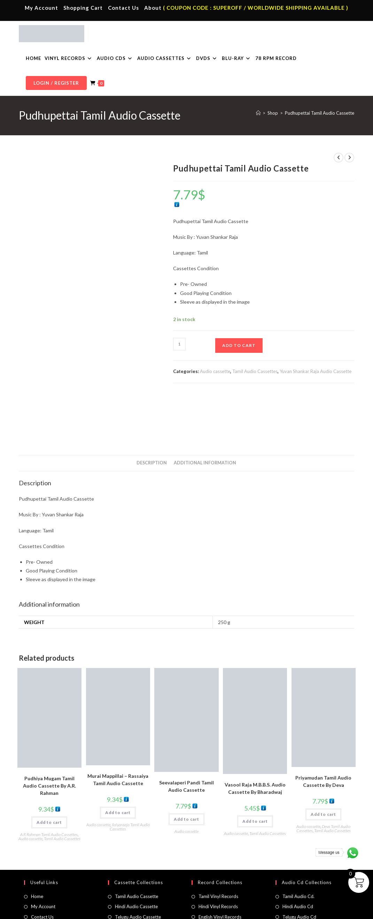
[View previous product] (338, 157)
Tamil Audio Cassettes (255, 371)
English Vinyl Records (220, 868)
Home (37, 847)
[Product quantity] (179, 344)
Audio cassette (215, 371)
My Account (41, 8)
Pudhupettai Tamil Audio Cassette (319, 113)
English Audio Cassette (138, 888)
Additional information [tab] (205, 414)
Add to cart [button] (49, 773)
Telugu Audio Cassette (138, 868)
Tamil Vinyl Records (218, 847)
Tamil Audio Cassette (136, 847)
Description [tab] (152, 414)
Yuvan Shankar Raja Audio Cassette (315, 371)
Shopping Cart (83, 8)
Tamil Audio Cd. (298, 847)
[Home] (258, 113)
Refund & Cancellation (333, 910)
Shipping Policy (294, 910)
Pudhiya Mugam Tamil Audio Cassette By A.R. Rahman (49, 737)
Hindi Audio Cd (297, 857)
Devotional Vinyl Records (224, 888)
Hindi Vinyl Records (218, 857)
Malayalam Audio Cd (303, 878)
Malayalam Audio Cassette (142, 878)
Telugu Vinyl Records (220, 878)
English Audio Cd (299, 888)
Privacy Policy (263, 910)
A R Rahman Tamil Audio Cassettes (49, 785)
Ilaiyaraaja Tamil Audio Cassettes (130, 777)
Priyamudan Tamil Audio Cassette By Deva (323, 732)
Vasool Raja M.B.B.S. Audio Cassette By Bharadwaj (255, 739)
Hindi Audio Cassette (136, 857)
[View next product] (349, 157)
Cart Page (41, 878)
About (153, 8)
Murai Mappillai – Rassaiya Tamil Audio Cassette (117, 730)
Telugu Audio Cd (299, 868)
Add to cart (239, 345)
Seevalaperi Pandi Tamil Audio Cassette (186, 737)
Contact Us (123, 8)
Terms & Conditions (227, 910)
